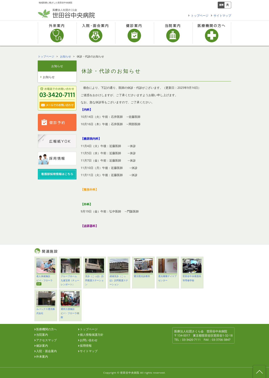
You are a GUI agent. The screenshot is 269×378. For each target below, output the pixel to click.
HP (38, 283)
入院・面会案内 (95, 33)
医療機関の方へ (212, 33)
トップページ (199, 15)
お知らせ (65, 56)
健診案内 (134, 33)
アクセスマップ (46, 340)
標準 (221, 5)
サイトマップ (222, 15)
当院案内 (173, 33)
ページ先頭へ (259, 371)
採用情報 (86, 345)
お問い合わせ (89, 340)
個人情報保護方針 (91, 335)
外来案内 (57, 33)
